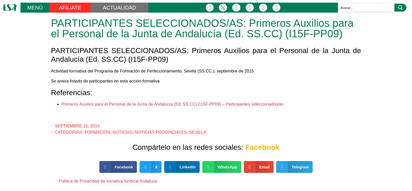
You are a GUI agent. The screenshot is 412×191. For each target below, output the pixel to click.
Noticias (122, 132)
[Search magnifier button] (400, 8)
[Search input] (366, 7)
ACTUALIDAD (119, 8)
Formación (97, 132)
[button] (118, 167)
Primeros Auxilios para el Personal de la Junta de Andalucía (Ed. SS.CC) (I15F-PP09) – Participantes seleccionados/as (172, 104)
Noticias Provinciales (161, 132)
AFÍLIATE (70, 8)
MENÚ (35, 8)
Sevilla (197, 132)
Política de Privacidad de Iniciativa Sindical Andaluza (108, 181)
